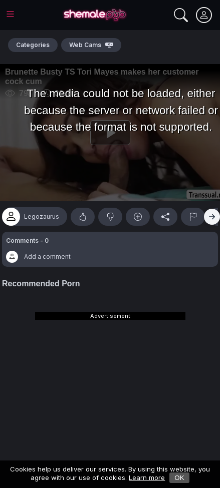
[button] (110, 249)
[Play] (110, 132)
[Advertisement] (110, 382)
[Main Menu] (10, 14)
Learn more (147, 477)
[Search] (181, 15)
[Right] (212, 217)
